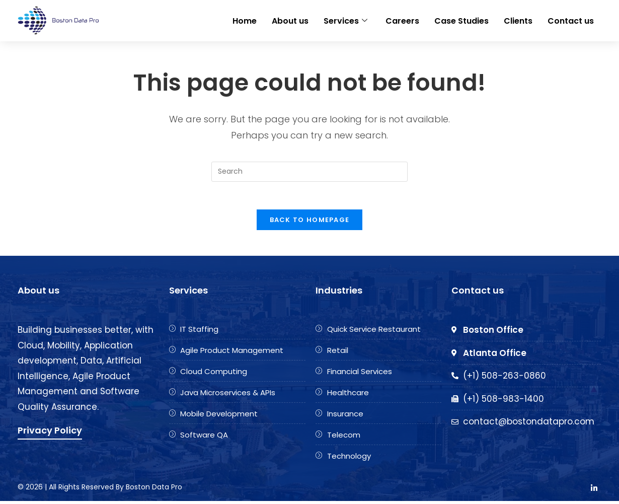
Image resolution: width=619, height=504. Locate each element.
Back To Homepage (310, 223)
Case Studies (461, 20)
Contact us (571, 20)
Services (345, 20)
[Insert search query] (309, 172)
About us (290, 20)
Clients (518, 20)
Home (245, 20)
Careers (402, 20)
